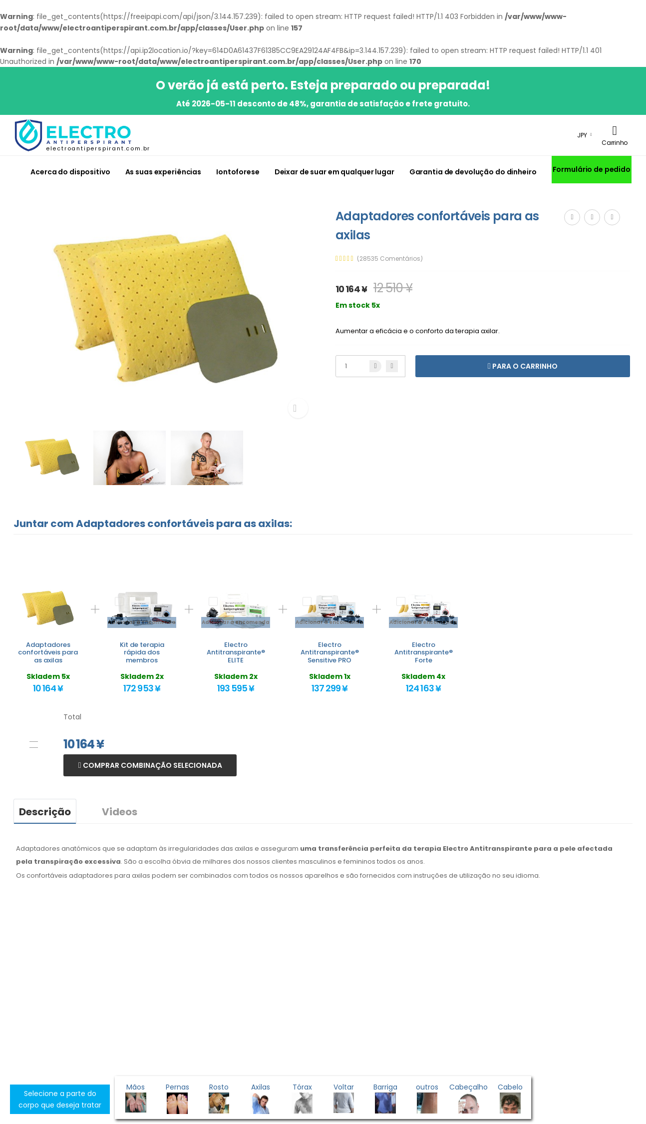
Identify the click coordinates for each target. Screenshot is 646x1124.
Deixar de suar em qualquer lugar (334, 172)
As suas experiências (163, 172)
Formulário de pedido (592, 169)
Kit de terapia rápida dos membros (142, 652)
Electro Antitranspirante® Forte (423, 652)
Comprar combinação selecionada (151, 765)
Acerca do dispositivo (70, 172)
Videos (119, 812)
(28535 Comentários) (390, 259)
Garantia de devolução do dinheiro (473, 172)
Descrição (45, 812)
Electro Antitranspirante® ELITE (236, 652)
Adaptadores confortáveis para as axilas (48, 652)
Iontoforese (238, 172)
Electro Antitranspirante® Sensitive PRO (330, 652)
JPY (582, 135)
